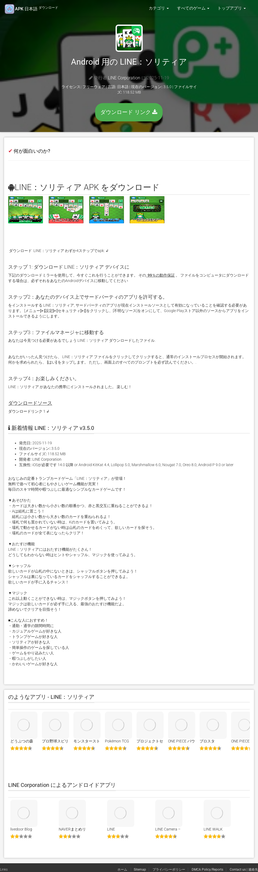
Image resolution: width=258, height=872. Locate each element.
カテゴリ (159, 8)
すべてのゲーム (193, 8)
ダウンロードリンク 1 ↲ (28, 411)
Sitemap (140, 869)
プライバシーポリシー (169, 869)
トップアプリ (231, 8)
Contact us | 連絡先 (244, 869)
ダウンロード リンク (128, 112)
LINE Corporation (124, 77)
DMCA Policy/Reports (207, 869)
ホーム (122, 869)
